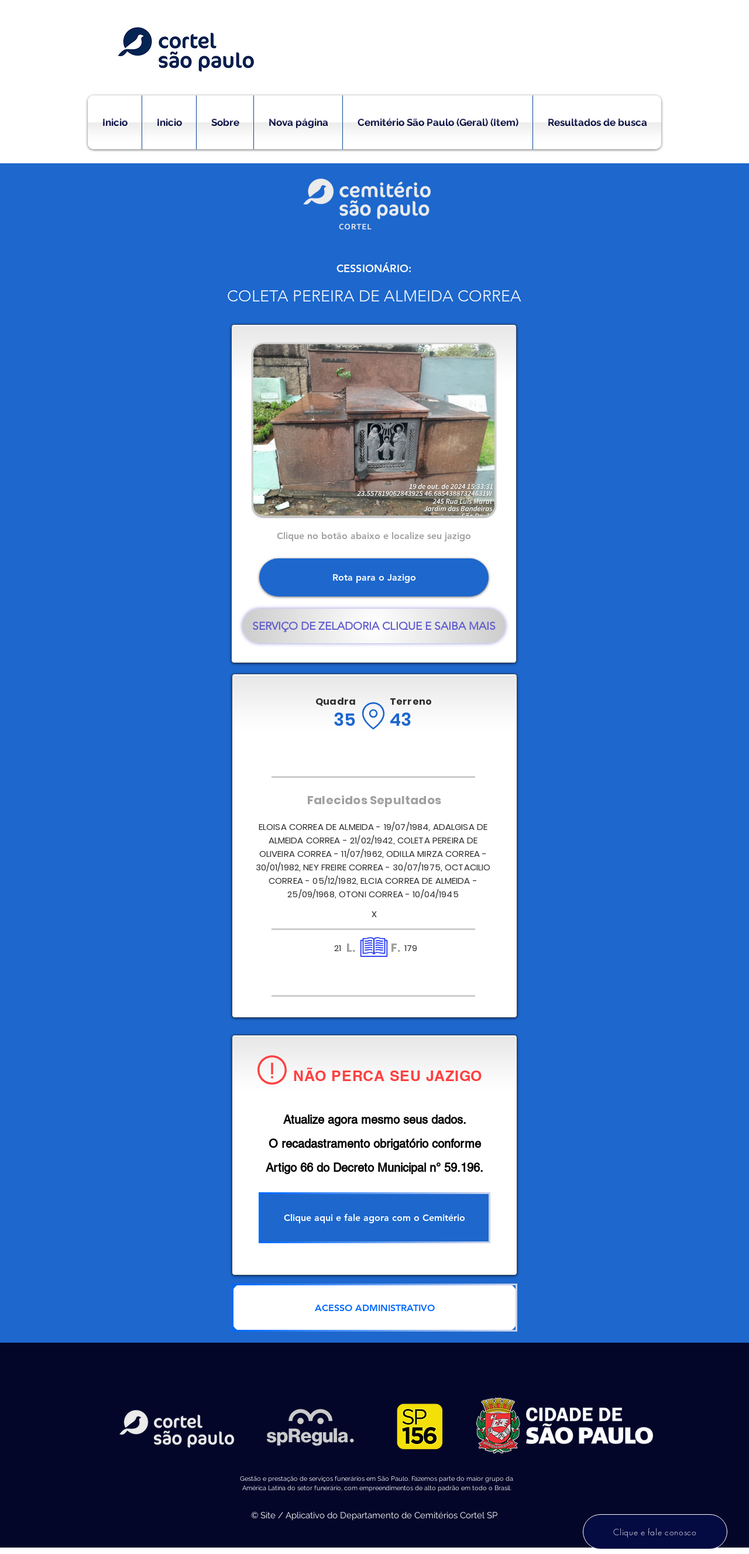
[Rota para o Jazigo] (374, 577)
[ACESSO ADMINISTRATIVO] (374, 1308)
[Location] (373, 716)
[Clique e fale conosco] (655, 1531)
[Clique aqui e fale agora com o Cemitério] (374, 1217)
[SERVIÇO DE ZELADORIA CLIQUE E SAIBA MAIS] (374, 626)
